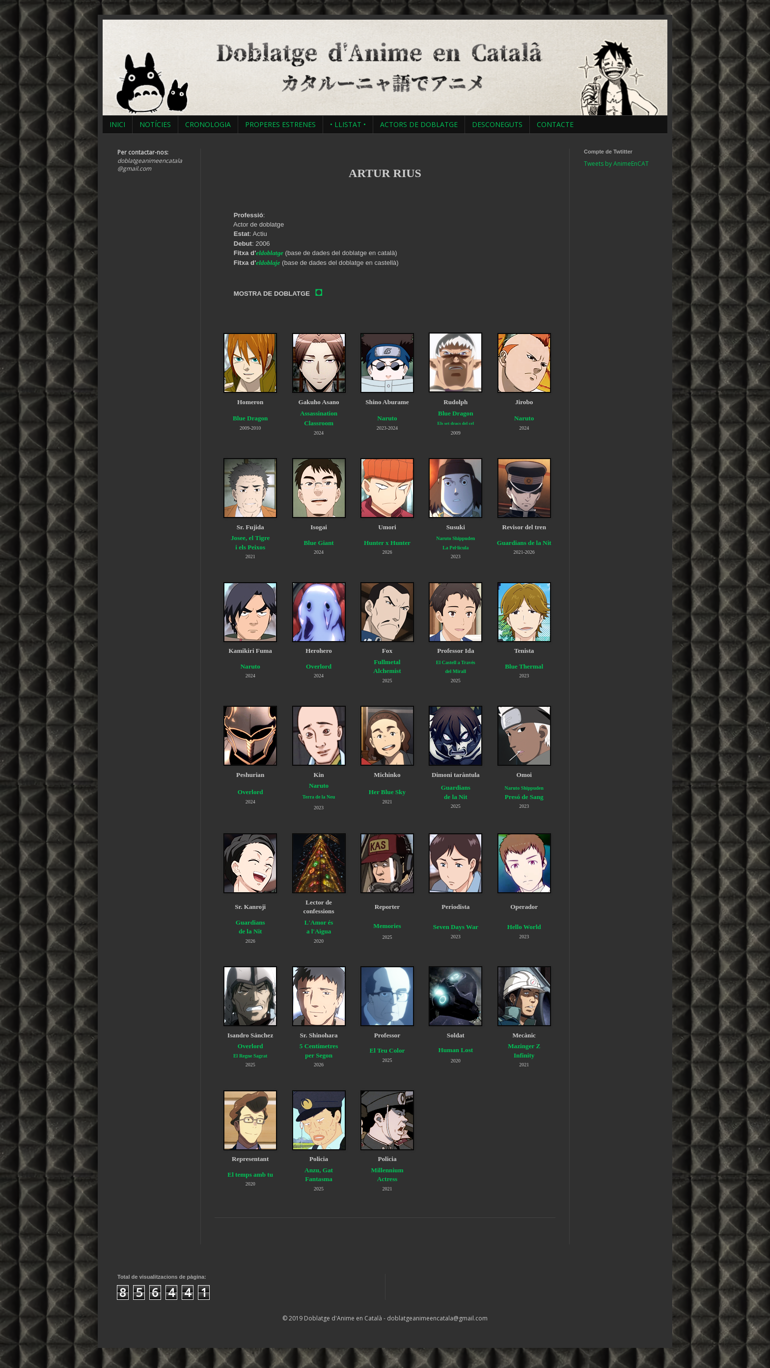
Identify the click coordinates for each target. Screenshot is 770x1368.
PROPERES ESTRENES (280, 124)
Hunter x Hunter (387, 542)
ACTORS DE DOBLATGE (419, 124)
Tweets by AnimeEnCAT (616, 163)
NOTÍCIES (155, 124)
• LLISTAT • (348, 124)
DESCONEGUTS (497, 124)
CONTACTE (555, 124)
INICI (117, 124)
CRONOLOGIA (208, 124)
